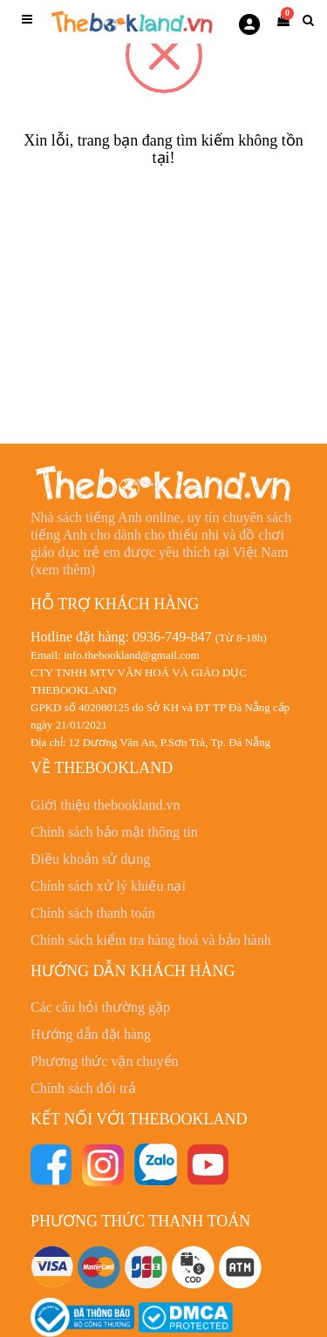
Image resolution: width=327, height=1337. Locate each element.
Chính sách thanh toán (93, 913)
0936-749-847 (172, 636)
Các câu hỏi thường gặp (100, 1007)
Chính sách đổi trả (83, 1088)
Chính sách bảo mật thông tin (114, 832)
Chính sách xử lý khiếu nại (108, 886)
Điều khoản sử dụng (90, 859)
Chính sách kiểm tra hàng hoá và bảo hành (151, 940)
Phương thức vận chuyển (105, 1061)
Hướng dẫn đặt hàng (91, 1034)
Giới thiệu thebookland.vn (105, 804)
